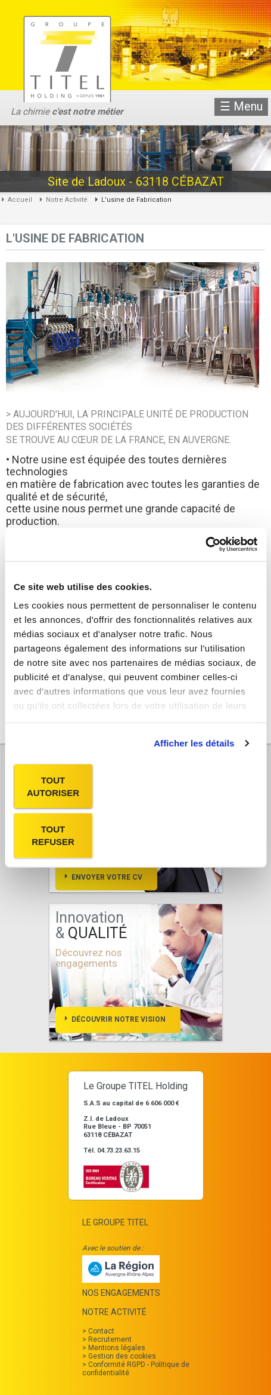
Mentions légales (116, 1348)
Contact (101, 1331)
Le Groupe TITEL (115, 1222)
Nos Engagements (121, 1293)
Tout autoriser (53, 786)
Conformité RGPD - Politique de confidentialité (135, 1368)
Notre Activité (67, 200)
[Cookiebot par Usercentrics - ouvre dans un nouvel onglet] (205, 544)
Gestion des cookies (122, 1356)
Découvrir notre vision (118, 1019)
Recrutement (110, 1339)
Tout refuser (53, 835)
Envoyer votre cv (106, 877)
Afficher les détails (194, 743)
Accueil (20, 200)
